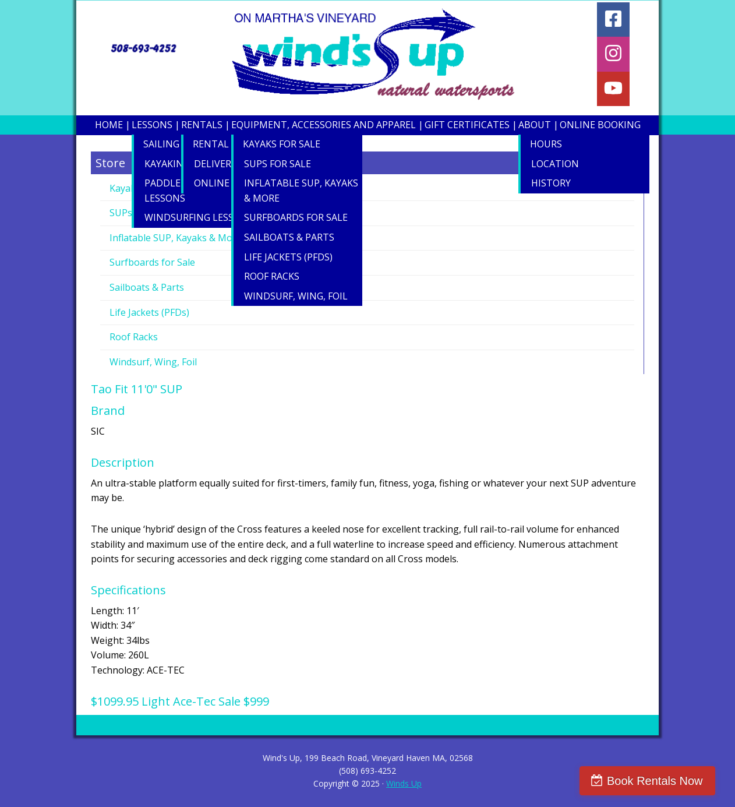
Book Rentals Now (663, 780)
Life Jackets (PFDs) (149, 312)
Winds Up (404, 783)
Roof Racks (133, 336)
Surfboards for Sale (152, 262)
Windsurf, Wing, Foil (153, 361)
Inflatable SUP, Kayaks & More (175, 237)
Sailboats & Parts (146, 287)
